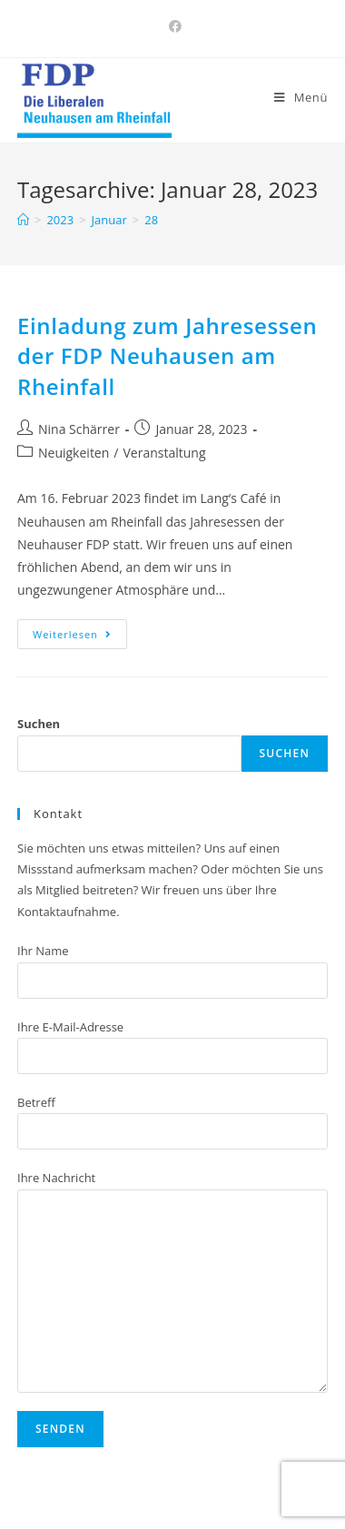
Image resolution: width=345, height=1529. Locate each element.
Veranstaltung (164, 452)
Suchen (38, 723)
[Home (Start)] (23, 220)
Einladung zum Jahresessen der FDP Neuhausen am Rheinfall (167, 356)
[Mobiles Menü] (301, 97)
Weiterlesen (72, 634)
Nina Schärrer (79, 429)
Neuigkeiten (73, 452)
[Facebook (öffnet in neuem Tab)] (172, 26)
